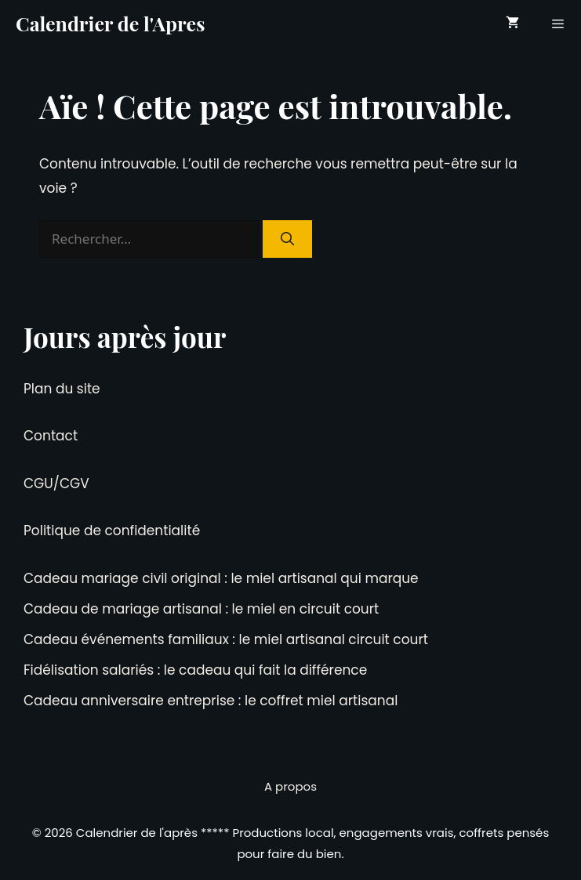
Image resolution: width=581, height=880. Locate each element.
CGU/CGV (56, 483)
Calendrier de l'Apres (110, 23)
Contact (51, 435)
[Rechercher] (288, 239)
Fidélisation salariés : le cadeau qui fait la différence (195, 670)
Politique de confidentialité (112, 530)
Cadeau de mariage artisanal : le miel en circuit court (201, 608)
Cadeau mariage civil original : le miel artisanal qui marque (221, 578)
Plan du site (62, 388)
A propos (290, 786)
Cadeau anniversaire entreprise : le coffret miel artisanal (211, 700)
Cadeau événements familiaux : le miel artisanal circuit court (226, 639)
